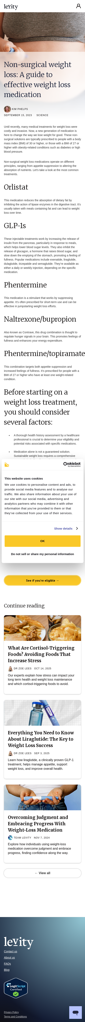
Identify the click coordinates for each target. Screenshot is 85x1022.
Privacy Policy (11, 1012)
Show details (63, 528)
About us (9, 957)
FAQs (7, 963)
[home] (11, 6)
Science (42, 115)
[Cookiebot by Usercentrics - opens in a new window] (63, 464)
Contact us (10, 951)
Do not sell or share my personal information (42, 554)
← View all (42, 873)
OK (42, 541)
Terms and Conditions (15, 1016)
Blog (6, 969)
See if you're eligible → (42, 580)
